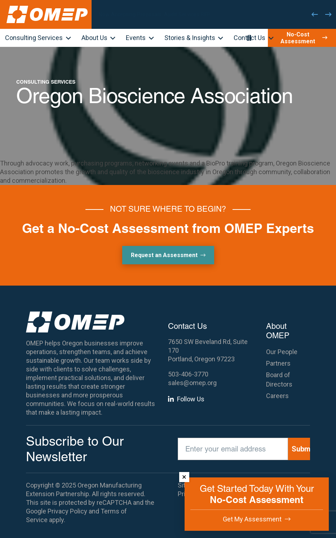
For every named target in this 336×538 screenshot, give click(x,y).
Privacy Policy (67, 511)
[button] (67, 39)
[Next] (328, 14)
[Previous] (314, 14)
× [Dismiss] (184, 476)
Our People (281, 352)
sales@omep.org (192, 383)
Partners (278, 363)
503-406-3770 (188, 374)
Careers (277, 396)
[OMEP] (47, 14)
